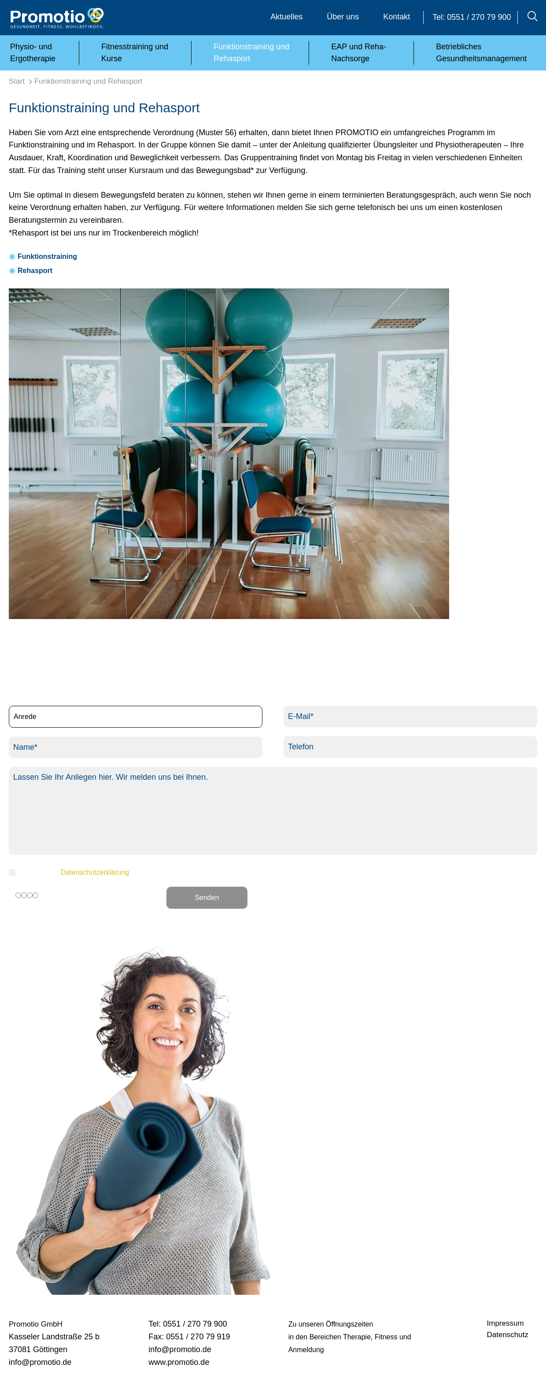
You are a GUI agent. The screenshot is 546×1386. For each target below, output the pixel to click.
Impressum (505, 1323)
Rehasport (35, 270)
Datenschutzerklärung (95, 872)
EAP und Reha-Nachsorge (358, 52)
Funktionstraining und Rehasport (251, 52)
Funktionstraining (47, 256)
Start (17, 81)
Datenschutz (508, 1335)
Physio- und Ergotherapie (32, 52)
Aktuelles (286, 16)
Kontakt (396, 16)
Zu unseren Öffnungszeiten (330, 1324)
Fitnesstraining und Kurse (134, 52)
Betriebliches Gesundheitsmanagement (481, 52)
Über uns (343, 16)
